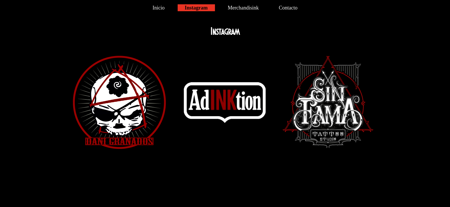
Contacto (288, 8)
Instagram (196, 8)
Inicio (159, 8)
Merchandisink (243, 8)
